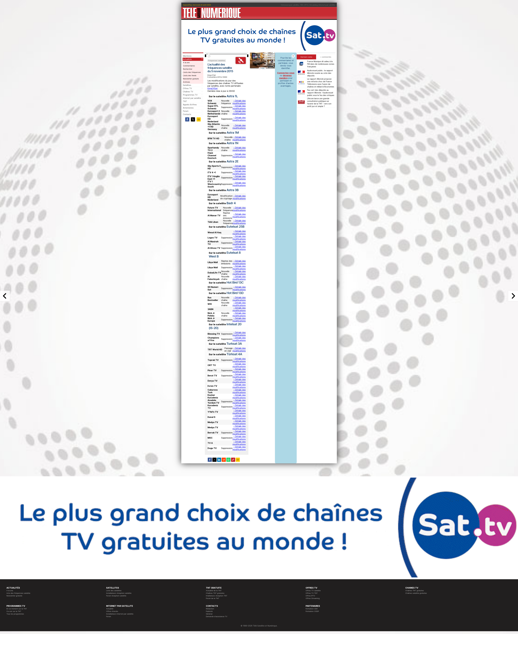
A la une (186, 62)
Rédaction (210, 609)
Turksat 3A (234, 343)
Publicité (209, 611)
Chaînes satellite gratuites (416, 593)
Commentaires (189, 66)
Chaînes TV (188, 91)
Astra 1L (232, 96)
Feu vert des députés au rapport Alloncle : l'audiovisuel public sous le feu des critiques (320, 92)
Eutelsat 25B (235, 226)
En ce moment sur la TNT (16, 609)
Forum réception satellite (116, 596)
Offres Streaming (313, 598)
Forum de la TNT (212, 598)
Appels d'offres (190, 104)
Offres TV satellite (313, 590)
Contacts (187, 114)
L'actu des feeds (189, 75)
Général (209, 614)
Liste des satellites (113, 590)
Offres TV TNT (312, 593)
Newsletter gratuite (191, 79)
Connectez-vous (285, 73)
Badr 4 (231, 203)
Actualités (187, 59)
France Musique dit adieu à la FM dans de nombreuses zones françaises (320, 64)
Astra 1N (232, 143)
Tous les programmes (15, 614)
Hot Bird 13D (234, 293)
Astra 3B (232, 190)
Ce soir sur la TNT (13, 611)
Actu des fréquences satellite (18, 593)
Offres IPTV (310, 596)
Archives (186, 82)
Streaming (313, 5)
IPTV (306, 5)
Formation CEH (312, 609)
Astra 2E (232, 161)
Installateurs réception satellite (118, 593)
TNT (302, 5)
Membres (187, 56)
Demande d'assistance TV (216, 616)
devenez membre (285, 76)
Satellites (187, 85)
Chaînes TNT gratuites (215, 593)
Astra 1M (232, 132)
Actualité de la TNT (214, 590)
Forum (185, 111)
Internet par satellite (327, 5)
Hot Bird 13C (235, 282)
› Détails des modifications (239, 102)
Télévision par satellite (290, 5)
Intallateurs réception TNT (216, 596)
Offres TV (187, 88)
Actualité (109, 609)
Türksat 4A (234, 354)
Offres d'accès (112, 611)
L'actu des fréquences (192, 72)
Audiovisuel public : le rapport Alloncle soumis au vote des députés (320, 73)
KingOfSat (212, 88)
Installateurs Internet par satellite (119, 614)
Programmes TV (190, 95)
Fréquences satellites (216, 61)
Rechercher (187, 69)
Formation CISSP (312, 611)
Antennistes (188, 108)
